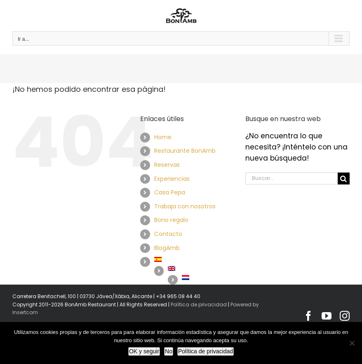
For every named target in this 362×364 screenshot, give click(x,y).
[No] (352, 343)
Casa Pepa (169, 192)
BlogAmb (167, 248)
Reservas (167, 165)
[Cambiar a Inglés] (200, 268)
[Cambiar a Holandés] (207, 277)
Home (163, 137)
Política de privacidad (199, 304)
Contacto (168, 234)
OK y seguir (144, 351)
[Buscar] (344, 178)
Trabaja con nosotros (185, 206)
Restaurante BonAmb (185, 151)
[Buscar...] (291, 178)
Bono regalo (171, 220)
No (168, 351)
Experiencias (172, 179)
